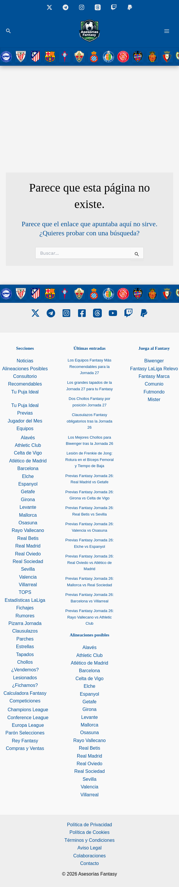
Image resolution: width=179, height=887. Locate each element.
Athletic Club (28, 445)
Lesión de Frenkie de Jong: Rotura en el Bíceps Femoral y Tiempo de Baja (89, 459)
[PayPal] (144, 313)
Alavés (28, 437)
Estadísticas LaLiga (25, 600)
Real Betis (28, 538)
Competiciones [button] (24, 700)
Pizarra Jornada (25, 623)
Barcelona (27, 468)
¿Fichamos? (25, 685)
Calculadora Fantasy (25, 693)
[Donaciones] (130, 7)
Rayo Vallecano (28, 530)
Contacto (89, 863)
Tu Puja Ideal (25, 391)
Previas (25, 412)
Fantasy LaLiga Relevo (154, 368)
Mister (154, 399)
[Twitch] (114, 7)
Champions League (28, 709)
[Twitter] (35, 313)
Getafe (28, 491)
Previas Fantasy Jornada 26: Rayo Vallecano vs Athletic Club (89, 617)
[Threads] (98, 7)
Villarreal (28, 584)
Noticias (25, 360)
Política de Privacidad (89, 824)
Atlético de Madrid (28, 460)
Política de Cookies (90, 832)
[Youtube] (113, 313)
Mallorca (28, 515)
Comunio (154, 383)
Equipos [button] (24, 428)
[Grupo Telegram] (65, 7)
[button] (8, 31)
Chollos (25, 662)
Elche (28, 476)
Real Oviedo (28, 553)
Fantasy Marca (154, 376)
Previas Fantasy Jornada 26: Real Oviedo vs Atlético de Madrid (89, 562)
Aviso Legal (89, 847)
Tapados (25, 654)
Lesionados (25, 677)
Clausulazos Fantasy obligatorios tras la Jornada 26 (89, 421)
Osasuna (27, 522)
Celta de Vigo (28, 452)
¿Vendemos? (25, 669)
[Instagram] (81, 7)
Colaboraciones (89, 855)
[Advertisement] (89, 110)
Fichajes (25, 607)
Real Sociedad (28, 561)
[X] (49, 7)
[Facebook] (82, 313)
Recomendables (25, 383)
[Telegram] (51, 313)
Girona (28, 499)
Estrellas (25, 646)
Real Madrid (27, 545)
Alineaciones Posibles (25, 368)
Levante (28, 507)
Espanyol (27, 483)
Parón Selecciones (25, 732)
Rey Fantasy (25, 740)
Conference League (28, 717)
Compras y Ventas (25, 748)
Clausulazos (25, 630)
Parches (25, 638)
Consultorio (25, 376)
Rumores (25, 615)
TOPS (25, 592)
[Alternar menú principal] (166, 31)
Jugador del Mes (25, 420)
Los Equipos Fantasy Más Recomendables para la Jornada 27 (89, 366)
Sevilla (28, 569)
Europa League (28, 725)
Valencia (28, 577)
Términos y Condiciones (89, 840)
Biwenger (154, 360)
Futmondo (154, 391)
